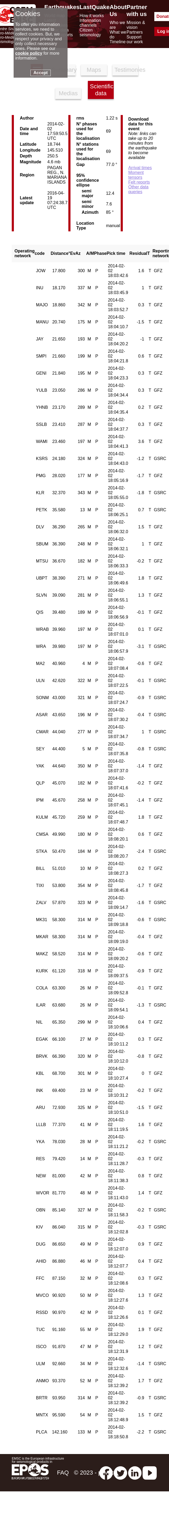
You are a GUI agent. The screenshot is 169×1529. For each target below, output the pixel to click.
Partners (135, 32)
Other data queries (138, 189)
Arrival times (140, 167)
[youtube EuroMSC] (150, 1472)
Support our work (135, 39)
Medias (68, 93)
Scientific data (101, 90)
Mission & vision (136, 25)
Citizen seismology (90, 32)
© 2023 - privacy (95, 1472)
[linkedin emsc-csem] (135, 1472)
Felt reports (139, 182)
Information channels (90, 22)
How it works (92, 15)
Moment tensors (136, 175)
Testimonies (127, 69)
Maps (94, 69)
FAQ (63, 1472)
